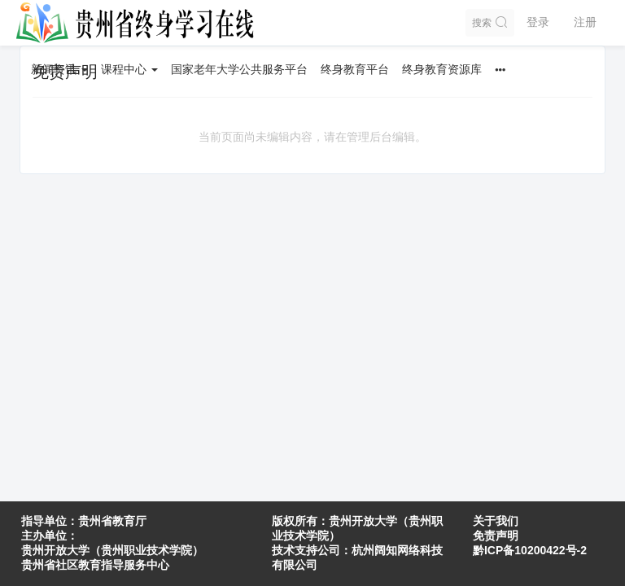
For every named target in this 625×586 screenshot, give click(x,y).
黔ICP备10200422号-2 (530, 550)
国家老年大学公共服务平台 (239, 69)
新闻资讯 (59, 69)
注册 (585, 21)
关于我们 (495, 520)
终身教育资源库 (442, 69)
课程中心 (129, 69)
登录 (538, 21)
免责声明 (495, 535)
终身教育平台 (355, 69)
